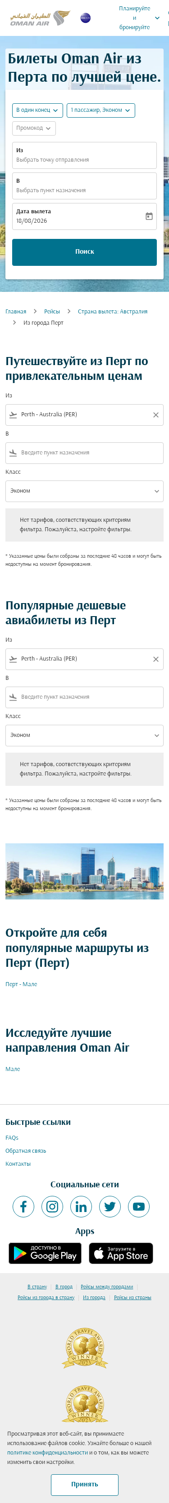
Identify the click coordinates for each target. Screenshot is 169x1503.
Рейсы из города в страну (46, 1297)
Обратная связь (25, 1151)
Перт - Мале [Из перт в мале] (21, 984)
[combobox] (84, 414)
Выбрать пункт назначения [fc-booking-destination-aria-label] (51, 190)
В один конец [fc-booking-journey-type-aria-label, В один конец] (33, 110)
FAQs (11, 1138)
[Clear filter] (155, 415)
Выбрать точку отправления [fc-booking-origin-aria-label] (52, 160)
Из (19, 150)
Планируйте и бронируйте (141, 18)
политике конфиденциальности (47, 1453)
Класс (13, 472)
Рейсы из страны (132, 1297)
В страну (37, 1287)
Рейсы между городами (107, 1287)
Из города (94, 1297)
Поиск (84, 252)
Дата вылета (33, 211)
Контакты (18, 1164)
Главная (15, 312)
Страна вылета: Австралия (112, 312)
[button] (101, 110)
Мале (12, 1069)
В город (64, 1287)
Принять (84, 1484)
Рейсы (52, 312)
